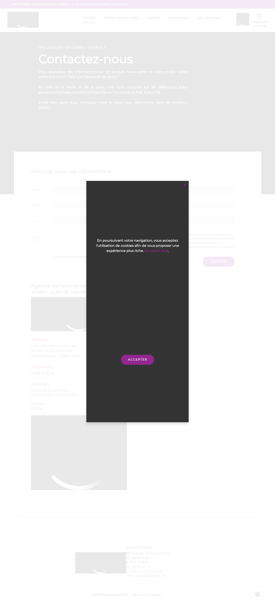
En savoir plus (156, 251)
